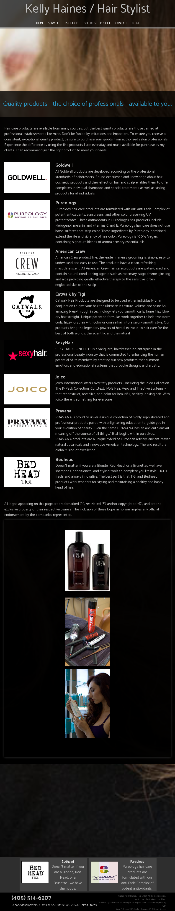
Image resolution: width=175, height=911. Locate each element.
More (136, 23)
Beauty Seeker (159, 909)
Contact (121, 23)
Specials (89, 23)
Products (72, 23)
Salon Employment (140, 909)
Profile (105, 23)
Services (54, 23)
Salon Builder (121, 909)
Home (40, 23)
